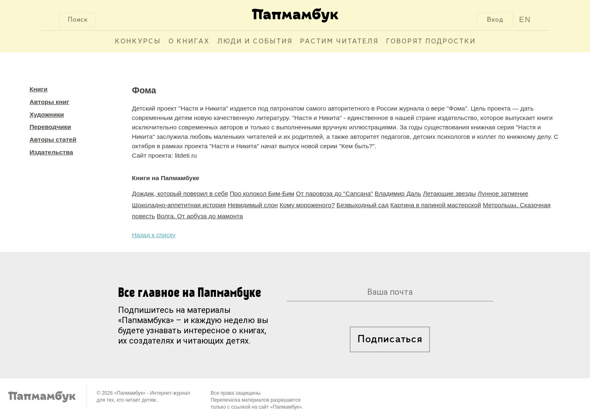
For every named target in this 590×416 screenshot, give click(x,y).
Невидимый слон (253, 204)
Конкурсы (138, 41)
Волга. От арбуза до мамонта (200, 216)
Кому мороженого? (307, 204)
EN (525, 20)
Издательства (51, 152)
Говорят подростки (431, 41)
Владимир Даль (397, 193)
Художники (47, 114)
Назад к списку (153, 234)
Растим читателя (339, 41)
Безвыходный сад (362, 204)
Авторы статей (53, 139)
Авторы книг (49, 101)
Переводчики (50, 126)
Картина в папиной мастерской (435, 204)
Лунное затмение (503, 193)
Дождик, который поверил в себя (180, 193)
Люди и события (255, 41)
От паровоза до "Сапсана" (334, 193)
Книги (39, 89)
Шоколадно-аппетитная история (179, 204)
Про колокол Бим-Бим (262, 193)
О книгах (189, 41)
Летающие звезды (449, 193)
